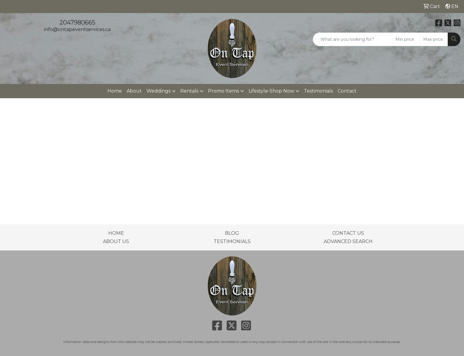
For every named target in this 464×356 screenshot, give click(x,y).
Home (114, 91)
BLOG (232, 233)
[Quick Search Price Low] (406, 39)
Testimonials (318, 91)
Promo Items (223, 91)
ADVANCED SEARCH (348, 241)
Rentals (189, 91)
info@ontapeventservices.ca (77, 29)
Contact (347, 91)
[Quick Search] (352, 39)
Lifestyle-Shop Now (271, 91)
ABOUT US (116, 241)
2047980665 (77, 22)
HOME (116, 233)
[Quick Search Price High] (434, 39)
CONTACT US (348, 233)
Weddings (158, 91)
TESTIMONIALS (232, 241)
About (134, 91)
